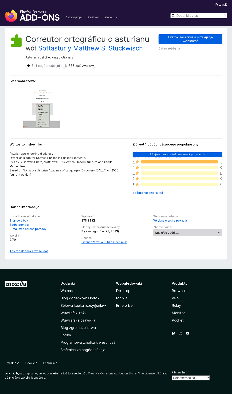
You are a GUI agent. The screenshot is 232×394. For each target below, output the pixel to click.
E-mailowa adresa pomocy (28, 229)
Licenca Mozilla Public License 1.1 (104, 242)
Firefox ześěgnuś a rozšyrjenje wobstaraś (190, 39)
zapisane (31, 373)
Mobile (121, 298)
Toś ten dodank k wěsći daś (29, 251)
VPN (175, 298)
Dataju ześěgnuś (169, 48)
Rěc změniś (179, 372)
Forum (65, 335)
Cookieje (31, 363)
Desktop (123, 291)
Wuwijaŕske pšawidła (77, 320)
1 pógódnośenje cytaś (148, 192)
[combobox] (199, 15)
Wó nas (66, 291)
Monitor (178, 313)
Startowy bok (19, 220)
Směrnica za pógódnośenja (82, 350)
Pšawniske (50, 363)
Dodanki (67, 283)
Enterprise (124, 305)
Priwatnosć (12, 363)
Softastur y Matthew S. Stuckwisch (90, 48)
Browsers (179, 291)
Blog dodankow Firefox (79, 298)
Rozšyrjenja (73, 17)
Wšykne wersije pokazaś (170, 220)
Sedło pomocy (20, 224)
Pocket (178, 320)
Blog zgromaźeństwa (78, 328)
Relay (176, 305)
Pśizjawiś (221, 4)
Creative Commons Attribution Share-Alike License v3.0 (125, 373)
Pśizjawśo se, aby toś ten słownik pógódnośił (177, 154)
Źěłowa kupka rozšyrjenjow (83, 305)
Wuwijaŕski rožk (73, 313)
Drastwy (92, 17)
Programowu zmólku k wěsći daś (87, 342)
